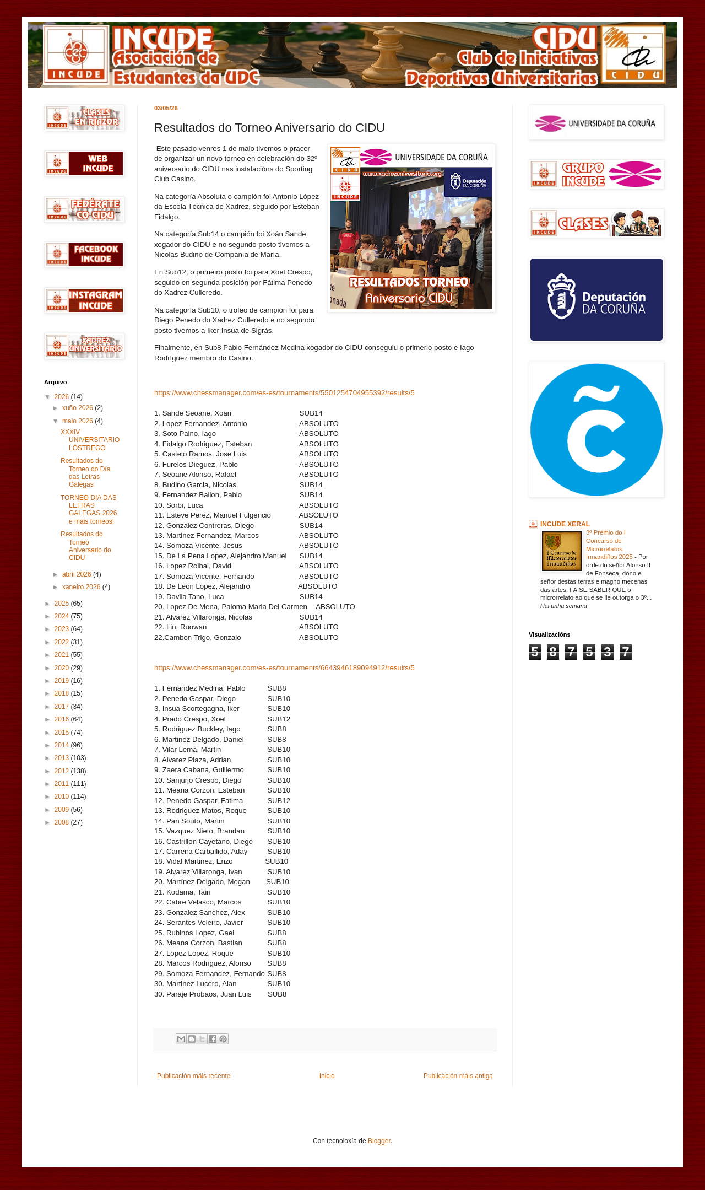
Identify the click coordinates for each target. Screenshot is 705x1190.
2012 (63, 771)
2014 (63, 745)
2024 (63, 616)
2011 (63, 784)
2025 (63, 603)
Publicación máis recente (193, 1076)
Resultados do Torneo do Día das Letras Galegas (85, 472)
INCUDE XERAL (565, 524)
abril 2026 (77, 574)
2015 (63, 732)
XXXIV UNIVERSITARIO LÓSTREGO (90, 440)
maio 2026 (78, 421)
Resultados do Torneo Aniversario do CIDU (86, 546)
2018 (63, 693)
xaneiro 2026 (82, 587)
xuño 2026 (78, 408)
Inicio (327, 1076)
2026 (63, 397)
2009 (63, 810)
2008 (63, 822)
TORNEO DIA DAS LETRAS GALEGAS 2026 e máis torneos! (89, 509)
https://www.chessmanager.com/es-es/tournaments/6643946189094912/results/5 (284, 668)
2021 (63, 655)
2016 (63, 719)
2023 (63, 629)
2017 (63, 706)
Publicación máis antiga (458, 1076)
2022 (63, 642)
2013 (63, 758)
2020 (63, 668)
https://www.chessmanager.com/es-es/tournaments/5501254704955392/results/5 (284, 393)
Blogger (379, 1141)
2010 (63, 796)
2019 (63, 681)
